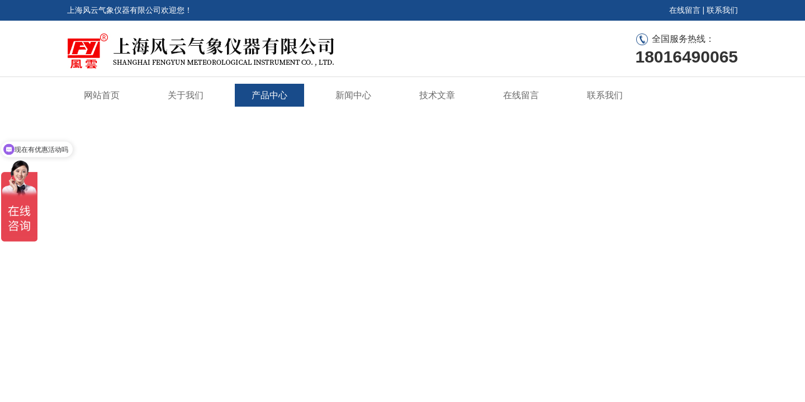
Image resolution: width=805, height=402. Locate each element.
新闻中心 (353, 95)
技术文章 (437, 95)
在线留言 (684, 10)
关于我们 (185, 95)
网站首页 (102, 95)
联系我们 (722, 10)
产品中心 (269, 95)
